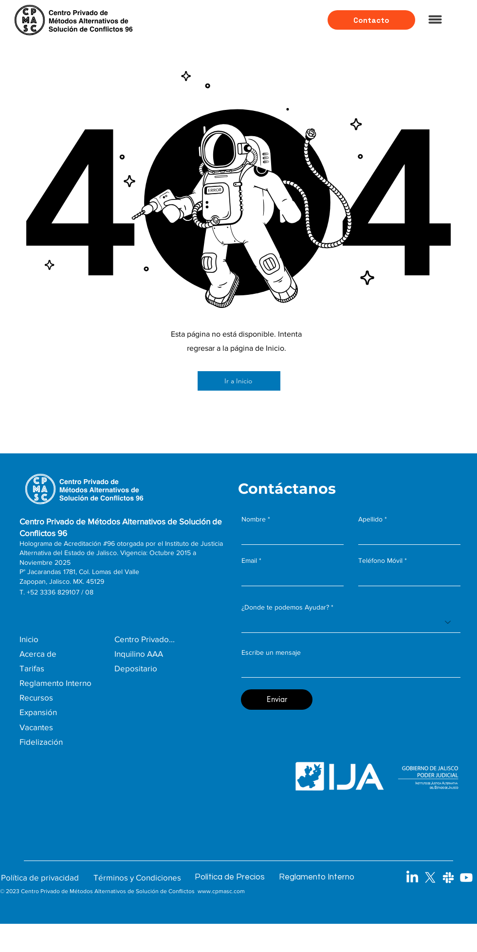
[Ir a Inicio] (239, 381)
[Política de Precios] (235, 877)
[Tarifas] (66, 668)
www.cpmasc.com (221, 891)
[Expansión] (60, 712)
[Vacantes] (60, 727)
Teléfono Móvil (380, 560)
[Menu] (435, 19)
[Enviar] (276, 699)
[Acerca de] (66, 653)
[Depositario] (161, 668)
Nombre (253, 519)
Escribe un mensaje (271, 652)
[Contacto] (371, 20)
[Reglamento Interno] (66, 682)
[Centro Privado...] (172, 639)
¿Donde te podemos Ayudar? (285, 607)
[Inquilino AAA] (161, 653)
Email (249, 560)
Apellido (370, 519)
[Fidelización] (60, 741)
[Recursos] (60, 697)
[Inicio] (66, 639)
